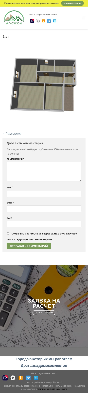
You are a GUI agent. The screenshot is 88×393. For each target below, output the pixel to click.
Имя (10, 187)
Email (10, 202)
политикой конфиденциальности (52, 389)
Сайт (9, 218)
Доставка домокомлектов (44, 365)
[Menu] (84, 18)
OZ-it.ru (59, 382)
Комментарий (15, 158)
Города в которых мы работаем (44, 359)
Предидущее (11, 133)
